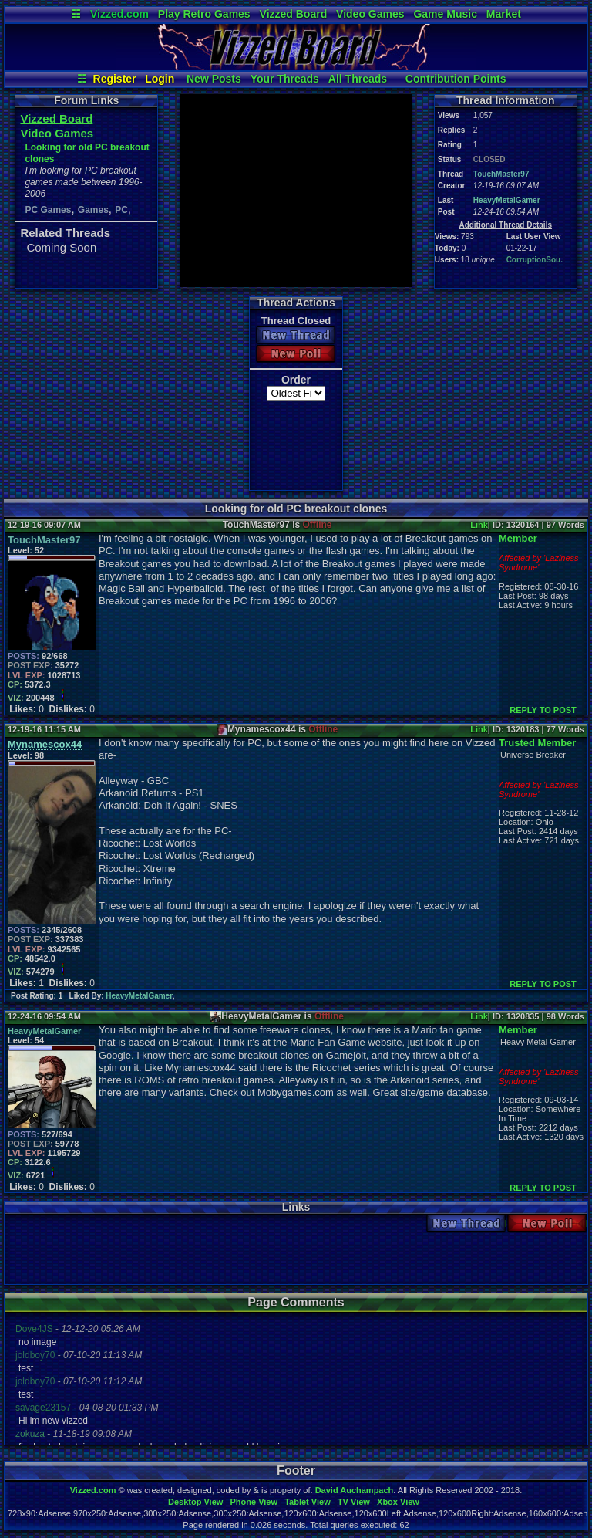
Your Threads (285, 79)
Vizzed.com (119, 14)
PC (121, 210)
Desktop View (195, 1501)
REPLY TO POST (543, 710)
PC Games (48, 210)
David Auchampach (354, 1490)
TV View (354, 1501)
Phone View (254, 1501)
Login (159, 79)
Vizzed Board (294, 14)
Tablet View (307, 1501)
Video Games (370, 14)
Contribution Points (455, 79)
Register (114, 79)
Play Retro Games (204, 14)
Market (503, 14)
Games (93, 210)
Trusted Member (537, 743)
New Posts (214, 79)
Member (518, 538)
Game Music (444, 14)
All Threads (357, 79)
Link (479, 524)
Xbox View (398, 1501)
